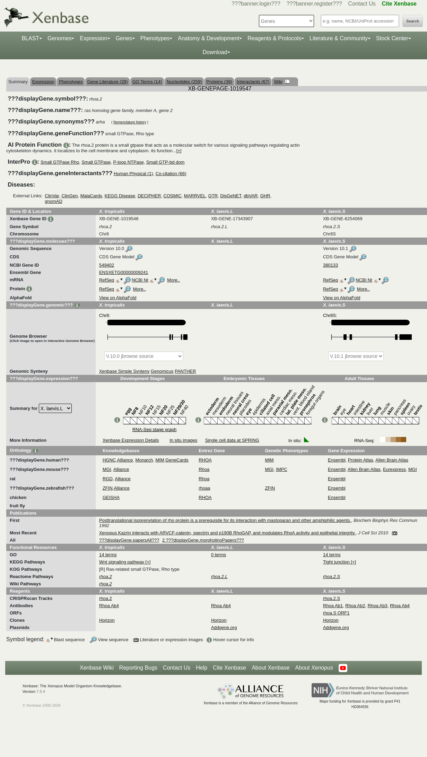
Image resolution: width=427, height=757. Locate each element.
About (314, 668)
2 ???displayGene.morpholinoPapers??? (203, 540)
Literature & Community (339, 38)
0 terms (218, 554)
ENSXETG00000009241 (123, 272)
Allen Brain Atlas (391, 460)
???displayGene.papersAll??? (129, 540)
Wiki (281, 81)
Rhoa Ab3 (377, 605)
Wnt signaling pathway (122, 562)
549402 (106, 265)
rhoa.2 (105, 598)
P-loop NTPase (128, 162)
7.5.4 (40, 691)
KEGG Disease (120, 195)
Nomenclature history (129, 122)
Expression (93, 38)
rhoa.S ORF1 (336, 613)
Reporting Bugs (138, 668)
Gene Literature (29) (107, 81)
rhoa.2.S (331, 598)
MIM (159, 460)
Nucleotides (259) (184, 81)
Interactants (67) (253, 81)
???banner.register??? (314, 4)
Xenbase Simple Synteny (124, 371)
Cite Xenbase (229, 668)
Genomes (59, 38)
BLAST (30, 38)
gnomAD (53, 201)
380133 (330, 265)
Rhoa (204, 469)
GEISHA (111, 497)
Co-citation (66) (171, 173)
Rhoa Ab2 (355, 605)
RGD (108, 478)
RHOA (205, 460)
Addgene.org (224, 627)
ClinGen (69, 195)
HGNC (109, 460)
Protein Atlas (360, 460)
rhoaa (204, 488)
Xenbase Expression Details (131, 440)
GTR (213, 195)
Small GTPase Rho (60, 162)
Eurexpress (394, 469)
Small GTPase (96, 162)
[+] (179, 150)
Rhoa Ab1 (333, 605)
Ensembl (337, 460)
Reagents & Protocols (274, 38)
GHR (265, 195)
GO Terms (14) (147, 81)
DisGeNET (230, 195)
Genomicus (162, 371)
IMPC (281, 469)
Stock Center (392, 38)
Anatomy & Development (208, 38)
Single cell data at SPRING (232, 440)
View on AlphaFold (117, 297)
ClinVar (52, 195)
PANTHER (185, 371)
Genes (124, 38)
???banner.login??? (256, 4)
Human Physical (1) (133, 173)
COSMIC (173, 195)
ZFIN (108, 488)
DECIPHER (149, 195)
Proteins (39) (219, 81)
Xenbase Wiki (97, 668)
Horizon (107, 620)
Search (412, 21)
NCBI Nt (140, 280)
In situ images (183, 440)
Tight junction (337, 562)
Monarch (144, 460)
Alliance (125, 460)
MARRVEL (195, 195)
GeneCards (176, 460)
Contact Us (362, 4)
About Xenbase (270, 668)
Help (201, 668)
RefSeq (106, 280)
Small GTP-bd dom (165, 162)
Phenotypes (155, 38)
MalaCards (91, 195)
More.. (173, 280)
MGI (107, 469)
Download (214, 52)
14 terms (108, 554)
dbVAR (251, 195)
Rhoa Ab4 (109, 605)
